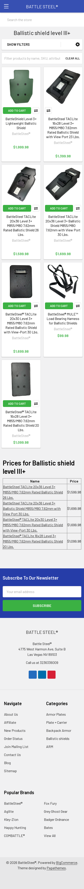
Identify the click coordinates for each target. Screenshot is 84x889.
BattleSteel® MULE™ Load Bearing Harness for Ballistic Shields (63, 318)
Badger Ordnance (56, 819)
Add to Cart (17, 110)
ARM (49, 746)
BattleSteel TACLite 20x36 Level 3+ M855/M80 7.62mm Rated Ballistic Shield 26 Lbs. (21, 225)
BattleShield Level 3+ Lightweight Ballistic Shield (21, 123)
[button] (77, 44)
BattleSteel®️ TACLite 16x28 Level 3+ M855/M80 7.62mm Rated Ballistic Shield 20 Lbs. (21, 421)
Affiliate (10, 722)
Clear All (72, 58)
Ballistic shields (57, 738)
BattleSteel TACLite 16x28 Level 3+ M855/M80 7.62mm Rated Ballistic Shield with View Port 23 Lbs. (63, 128)
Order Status (13, 738)
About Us (11, 714)
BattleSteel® (13, 803)
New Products (15, 730)
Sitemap (10, 771)
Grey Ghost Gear (55, 811)
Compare (35, 110)
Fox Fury (50, 803)
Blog (7, 763)
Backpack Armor (58, 730)
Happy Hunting (15, 827)
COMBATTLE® (14, 835)
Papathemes (56, 868)
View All (50, 835)
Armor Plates (56, 714)
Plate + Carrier (56, 722)
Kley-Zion (11, 819)
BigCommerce (66, 862)
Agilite (9, 811)
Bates (48, 827)
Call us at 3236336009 (42, 662)
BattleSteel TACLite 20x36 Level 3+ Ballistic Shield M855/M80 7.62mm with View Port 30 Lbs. (62, 225)
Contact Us (12, 754)
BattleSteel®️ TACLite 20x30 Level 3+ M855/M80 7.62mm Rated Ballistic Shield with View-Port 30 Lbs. (21, 323)
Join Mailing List (16, 746)
